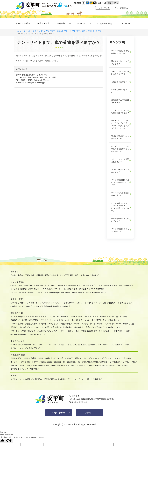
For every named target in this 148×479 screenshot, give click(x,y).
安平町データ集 (129, 361)
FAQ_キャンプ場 (95, 31)
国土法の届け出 (93, 379)
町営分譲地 (65, 323)
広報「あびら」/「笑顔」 (46, 285)
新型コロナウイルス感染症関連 (91, 289)
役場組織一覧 (59, 361)
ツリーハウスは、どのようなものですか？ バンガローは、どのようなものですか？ (120, 124)
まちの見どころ (84, 23)
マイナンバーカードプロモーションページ (27, 292)
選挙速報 (103, 361)
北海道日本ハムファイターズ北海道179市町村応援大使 (92, 316)
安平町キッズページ (93, 302)
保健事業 (61, 285)
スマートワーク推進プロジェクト (23, 330)
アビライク (125, 23)
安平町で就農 (121, 316)
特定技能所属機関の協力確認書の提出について (29, 334)
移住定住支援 (62, 316)
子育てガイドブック (35, 302)
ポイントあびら (67, 330)
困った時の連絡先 (70, 289)
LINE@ (79, 302)
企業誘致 (14, 320)
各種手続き (28, 285)
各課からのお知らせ (89, 275)
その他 (13, 375)
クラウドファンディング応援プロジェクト (89, 323)
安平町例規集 (115, 361)
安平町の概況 (15, 358)
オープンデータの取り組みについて (24, 361)
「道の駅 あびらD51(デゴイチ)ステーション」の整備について (44, 320)
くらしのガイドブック (89, 285)
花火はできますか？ (119, 82)
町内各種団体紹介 (99, 320)
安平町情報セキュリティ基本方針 (23, 369)
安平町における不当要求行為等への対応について (114, 365)
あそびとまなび (124, 302)
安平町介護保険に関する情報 (58, 292)
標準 (109, 3)
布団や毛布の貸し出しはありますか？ (120, 137)
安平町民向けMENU (41, 379)
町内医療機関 (73, 285)
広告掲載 (27, 379)
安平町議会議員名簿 (41, 365)
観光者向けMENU (58, 379)
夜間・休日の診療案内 (122, 285)
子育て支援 (29, 275)
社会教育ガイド (16, 306)
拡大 (116, 2)
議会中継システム (17, 365)
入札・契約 (126, 358)
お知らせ (14, 271)
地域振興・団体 (64, 23)
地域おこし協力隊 (48, 316)
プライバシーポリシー (76, 379)
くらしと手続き (23, 23)
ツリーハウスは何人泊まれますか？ (120, 160)
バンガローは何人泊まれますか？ (120, 171)
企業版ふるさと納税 (18, 327)
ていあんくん (96, 358)
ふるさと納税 (33, 316)
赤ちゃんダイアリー (53, 302)
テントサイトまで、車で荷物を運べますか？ (120, 111)
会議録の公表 (46, 361)
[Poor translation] (9, 441)
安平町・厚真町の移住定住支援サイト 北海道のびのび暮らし (34, 323)
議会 (29, 365)
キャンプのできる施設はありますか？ (120, 194)
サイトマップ (104, 8)
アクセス (89, 412)
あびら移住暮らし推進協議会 (71, 327)
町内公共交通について (80, 320)
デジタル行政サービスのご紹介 (80, 365)
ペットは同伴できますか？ (120, 91)
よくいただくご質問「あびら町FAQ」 (54, 31)
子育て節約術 (69, 302)
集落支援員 (90, 327)
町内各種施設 (80, 344)
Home (18, 31)
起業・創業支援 (51, 327)
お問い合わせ (59, 412)
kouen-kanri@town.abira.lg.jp (33, 83)
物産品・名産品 (67, 344)
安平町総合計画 (29, 358)
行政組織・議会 (104, 23)
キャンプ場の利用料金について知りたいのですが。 (120, 182)
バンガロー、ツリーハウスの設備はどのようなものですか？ (120, 148)
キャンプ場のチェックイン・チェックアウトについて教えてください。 (120, 207)
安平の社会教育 (109, 302)
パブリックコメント (112, 358)
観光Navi (27, 344)
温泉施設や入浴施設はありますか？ (120, 101)
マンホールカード (36, 327)
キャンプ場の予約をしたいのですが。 (120, 230)
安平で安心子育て (17, 302)
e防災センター (16, 285)
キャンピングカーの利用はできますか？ (120, 72)
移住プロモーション (122, 330)
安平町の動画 (15, 344)
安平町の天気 (32, 348)
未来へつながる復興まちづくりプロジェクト (93, 330)
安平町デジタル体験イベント (108, 327)
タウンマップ (38, 344)
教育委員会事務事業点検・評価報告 (56, 306)
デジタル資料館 (114, 323)
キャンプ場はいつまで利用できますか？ (120, 52)
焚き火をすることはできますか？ (120, 62)
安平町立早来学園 (32, 306)
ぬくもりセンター (17, 348)
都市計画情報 (106, 285)
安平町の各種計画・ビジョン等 (50, 358)
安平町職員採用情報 (90, 361)
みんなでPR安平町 (17, 316)
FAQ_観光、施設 (78, 31)
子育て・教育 (43, 23)
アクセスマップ (52, 344)
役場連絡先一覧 (73, 361)
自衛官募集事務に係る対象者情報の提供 (88, 292)
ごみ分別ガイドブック (52, 289)
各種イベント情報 (122, 344)
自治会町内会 (113, 320)
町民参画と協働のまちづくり (77, 358)
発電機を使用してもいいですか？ (120, 219)
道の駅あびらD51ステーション (100, 344)
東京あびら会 (128, 323)
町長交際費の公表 (58, 365)
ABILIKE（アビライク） (49, 330)
